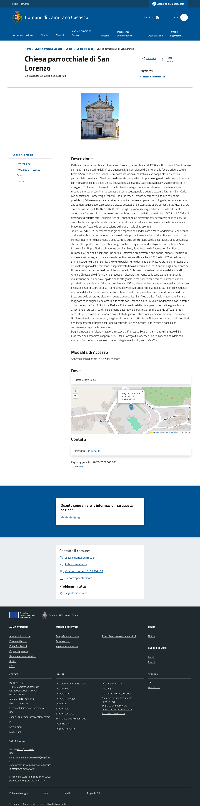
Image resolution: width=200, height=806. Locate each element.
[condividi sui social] (148, 58)
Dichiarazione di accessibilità (116, 693)
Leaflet (155, 432)
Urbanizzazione (155, 35)
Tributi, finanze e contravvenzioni (119, 636)
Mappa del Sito (93, 793)
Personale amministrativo (22, 656)
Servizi (60, 35)
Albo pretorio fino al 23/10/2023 (73, 683)
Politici (12, 661)
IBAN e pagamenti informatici (71, 718)
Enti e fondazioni (18, 646)
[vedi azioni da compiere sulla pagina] (167, 59)
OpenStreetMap (170, 432)
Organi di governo (18, 651)
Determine (61, 703)
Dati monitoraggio (18, 793)
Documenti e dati (18, 641)
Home (28, 49)
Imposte (105, 35)
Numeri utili (15, 732)
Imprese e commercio (67, 646)
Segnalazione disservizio (114, 705)
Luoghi (69, 49)
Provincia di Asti (64, 723)
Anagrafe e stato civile (67, 636)
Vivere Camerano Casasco (81, 33)
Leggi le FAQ (108, 702)
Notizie (151, 636)
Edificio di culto (85, 49)
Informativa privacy (112, 683)
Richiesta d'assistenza (113, 713)
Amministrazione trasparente (117, 698)
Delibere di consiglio (66, 698)
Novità (45, 35)
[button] (131, 407)
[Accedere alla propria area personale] (168, 4)
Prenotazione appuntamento (117, 709)
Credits (67, 793)
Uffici (12, 666)
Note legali (107, 688)
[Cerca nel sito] (183, 17)
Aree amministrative (19, 636)
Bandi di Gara (62, 708)
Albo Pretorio (62, 688)
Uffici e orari (15, 727)
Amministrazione (23, 35)
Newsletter (154, 687)
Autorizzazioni (63, 641)
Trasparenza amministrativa (124, 33)
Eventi (151, 662)
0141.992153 (94, 451)
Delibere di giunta (65, 693)
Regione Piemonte (20, 3)
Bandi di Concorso (65, 713)
